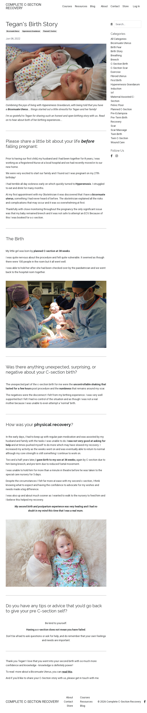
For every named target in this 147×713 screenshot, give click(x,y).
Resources (81, 6)
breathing (116, 55)
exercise (116, 71)
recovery (116, 121)
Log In (136, 6)
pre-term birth (119, 117)
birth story (117, 51)
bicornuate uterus (13, 31)
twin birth (116, 134)
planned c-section (49, 31)
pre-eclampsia (119, 113)
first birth (116, 80)
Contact (115, 6)
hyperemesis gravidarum (31, 31)
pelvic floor (117, 105)
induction (116, 88)
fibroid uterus (118, 76)
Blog (92, 6)
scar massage (119, 129)
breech (115, 59)
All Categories (118, 38)
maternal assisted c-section (123, 98)
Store (125, 6)
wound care (118, 142)
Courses (67, 6)
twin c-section (119, 138)
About (104, 6)
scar (113, 125)
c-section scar (119, 67)
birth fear (116, 47)
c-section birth (119, 63)
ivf (112, 92)
